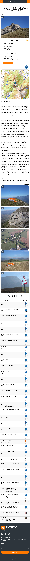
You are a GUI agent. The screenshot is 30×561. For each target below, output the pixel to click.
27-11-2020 (2, 403)
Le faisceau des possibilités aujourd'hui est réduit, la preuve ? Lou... (11, 496)
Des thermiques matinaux (11, 315)
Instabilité (7, 303)
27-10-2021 (2, 385)
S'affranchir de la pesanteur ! (12, 469)
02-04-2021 (2, 397)
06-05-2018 (2, 441)
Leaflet (23, 98)
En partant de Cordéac (10, 434)
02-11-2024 (2, 310)
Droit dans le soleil (9, 445)
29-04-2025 (2, 303)
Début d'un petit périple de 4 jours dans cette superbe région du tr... (12, 519)
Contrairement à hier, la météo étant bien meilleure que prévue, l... (11, 490)
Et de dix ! (7, 371)
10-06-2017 (2, 458)
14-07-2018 (2, 435)
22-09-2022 (2, 353)
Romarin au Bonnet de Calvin (12, 482)
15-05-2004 (2, 518)
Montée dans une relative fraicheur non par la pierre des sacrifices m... (12, 502)
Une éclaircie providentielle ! (12, 476)
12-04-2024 (2, 328)
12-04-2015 (2, 482)
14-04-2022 (2, 366)
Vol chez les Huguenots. (11, 396)
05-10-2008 (2, 513)
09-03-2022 (2, 378)
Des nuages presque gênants (12, 409)
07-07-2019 (2, 429)
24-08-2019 (2, 422)
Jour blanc (7, 359)
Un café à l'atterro (9, 365)
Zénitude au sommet (10, 384)
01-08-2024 (2, 316)
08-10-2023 (2, 335)
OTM (27, 98)
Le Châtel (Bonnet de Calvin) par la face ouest (18, 59)
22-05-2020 (2, 416)
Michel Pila (24, 67)
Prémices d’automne (10, 353)
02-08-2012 (2, 507)
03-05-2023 (2, 347)
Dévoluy (10, 56)
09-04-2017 (2, 464)
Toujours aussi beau (10, 378)
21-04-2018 (2, 446)
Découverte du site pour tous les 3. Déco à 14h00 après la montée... (12, 514)
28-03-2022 (2, 372)
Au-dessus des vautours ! (11, 346)
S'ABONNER (15, 552)
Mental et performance (10, 328)
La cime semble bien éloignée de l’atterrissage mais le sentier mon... (12, 508)
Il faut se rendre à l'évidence (12, 463)
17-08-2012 (2, 501)
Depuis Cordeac (9, 428)
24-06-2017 (2, 452)
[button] (15, 83)
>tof (27, 501)
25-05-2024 (2, 322)
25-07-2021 (2, 391)
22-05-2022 (2, 360)
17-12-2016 (2, 470)
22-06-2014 (2, 489)
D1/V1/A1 (11, 58)
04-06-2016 (2, 476)
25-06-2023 (2, 341)
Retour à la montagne (10, 422)
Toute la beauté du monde (11, 451)
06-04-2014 (2, 495)
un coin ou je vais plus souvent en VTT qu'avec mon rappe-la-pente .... (12, 459)
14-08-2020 (2, 410)
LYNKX (13, 530)
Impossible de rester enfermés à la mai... (10, 405)
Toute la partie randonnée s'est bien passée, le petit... (11, 341)
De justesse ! (8, 321)
